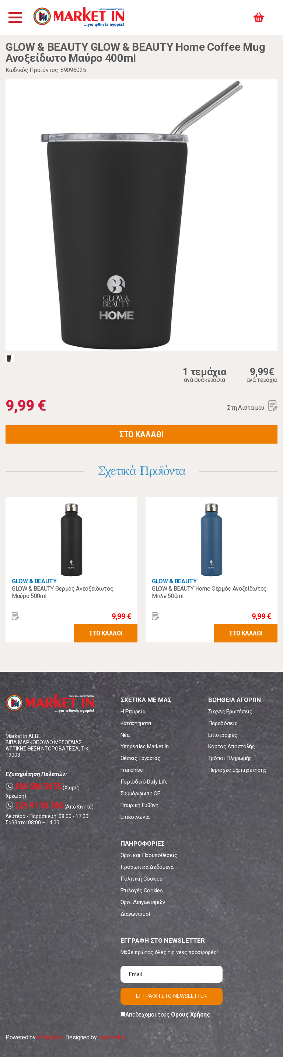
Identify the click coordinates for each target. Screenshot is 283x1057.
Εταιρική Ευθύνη (139, 805)
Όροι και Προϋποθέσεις (148, 855)
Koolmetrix (111, 1037)
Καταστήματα (135, 723)
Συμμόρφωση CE (140, 793)
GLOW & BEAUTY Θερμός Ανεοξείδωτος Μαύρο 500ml (62, 592)
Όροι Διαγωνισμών (142, 902)
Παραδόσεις (223, 723)
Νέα (125, 735)
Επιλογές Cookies (141, 890)
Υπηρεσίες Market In (144, 746)
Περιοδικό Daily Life (144, 781)
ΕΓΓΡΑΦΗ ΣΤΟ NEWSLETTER (171, 996)
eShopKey (49, 1037)
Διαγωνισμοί (135, 914)
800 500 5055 (34, 787)
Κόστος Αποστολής (231, 746)
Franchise (131, 770)
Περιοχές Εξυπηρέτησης (237, 770)
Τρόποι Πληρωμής (230, 758)
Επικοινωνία (135, 817)
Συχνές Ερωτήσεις (230, 711)
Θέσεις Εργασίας (140, 758)
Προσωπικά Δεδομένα (147, 867)
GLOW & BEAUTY (34, 581)
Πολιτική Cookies (141, 878)
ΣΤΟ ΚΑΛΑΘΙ (141, 434)
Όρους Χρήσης (190, 1014)
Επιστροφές (222, 735)
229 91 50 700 (34, 806)
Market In (80, 17)
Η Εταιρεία (133, 711)
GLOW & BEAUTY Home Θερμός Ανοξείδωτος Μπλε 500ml (209, 592)
